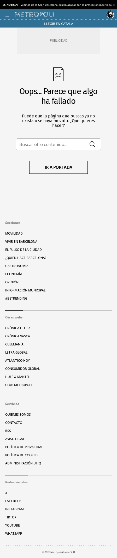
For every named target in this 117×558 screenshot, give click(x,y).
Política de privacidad (24, 447)
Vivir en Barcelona (21, 241)
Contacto (13, 422)
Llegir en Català (58, 23)
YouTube (12, 525)
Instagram (14, 509)
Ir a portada (58, 167)
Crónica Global (18, 328)
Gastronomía (16, 266)
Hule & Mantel (17, 377)
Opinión (12, 282)
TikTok (10, 517)
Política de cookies (21, 455)
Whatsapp (13, 533)
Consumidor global (22, 368)
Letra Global (16, 352)
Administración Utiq (23, 463)
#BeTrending (16, 298)
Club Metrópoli (18, 385)
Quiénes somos (18, 414)
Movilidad (14, 233)
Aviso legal (15, 439)
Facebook (13, 501)
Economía (13, 274)
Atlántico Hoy (17, 360)
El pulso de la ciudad (23, 249)
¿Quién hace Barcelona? (25, 258)
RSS (8, 431)
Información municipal (25, 290)
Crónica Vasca (17, 336)
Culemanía (14, 344)
